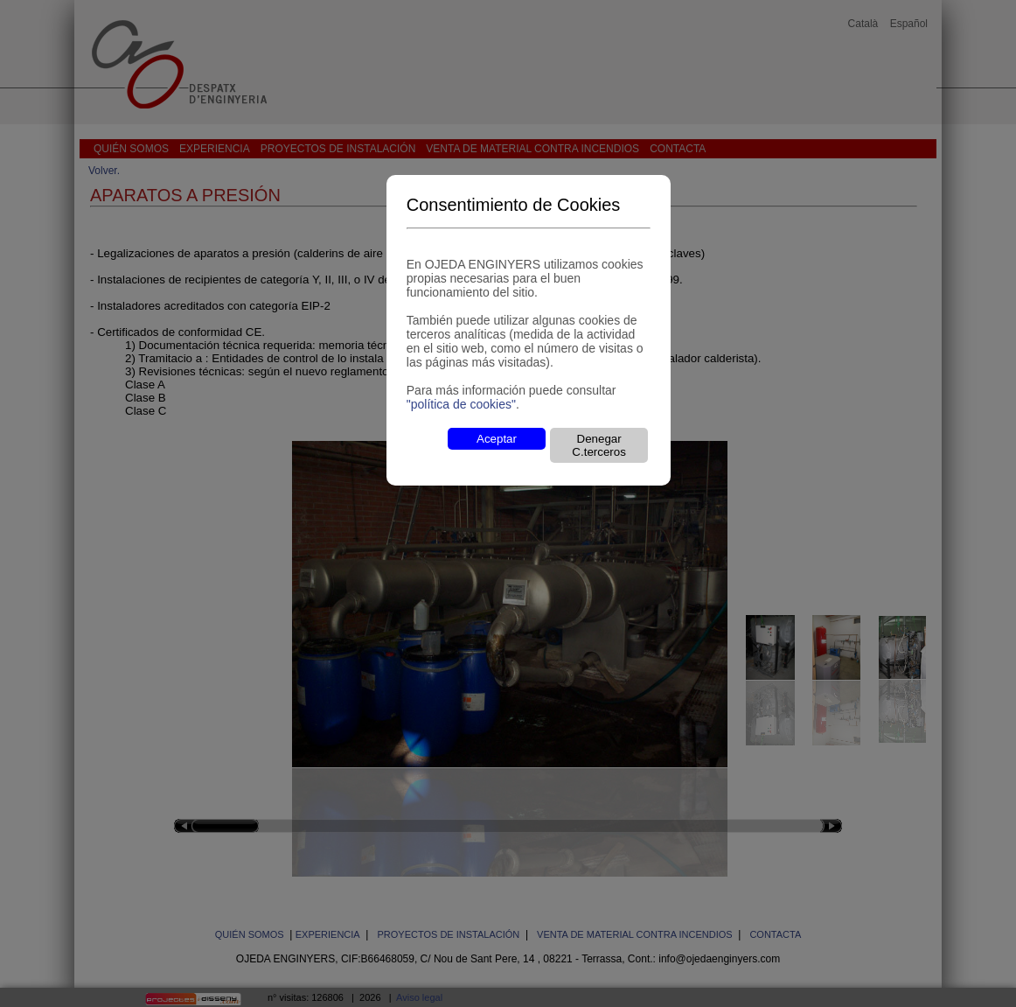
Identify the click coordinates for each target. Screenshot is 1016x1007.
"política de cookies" (461, 404)
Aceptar (497, 438)
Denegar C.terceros (598, 445)
